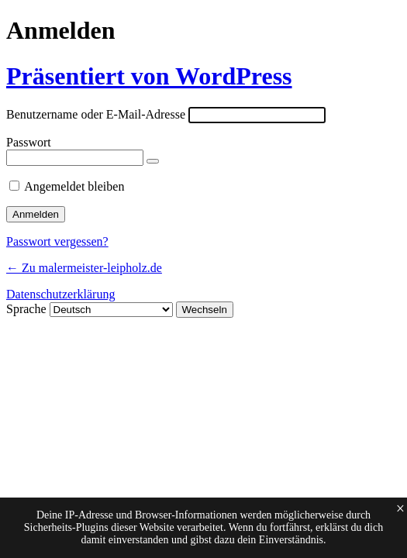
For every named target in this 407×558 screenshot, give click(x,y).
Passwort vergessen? (57, 241)
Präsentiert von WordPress (149, 76)
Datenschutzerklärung (60, 294)
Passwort (28, 142)
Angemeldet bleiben (74, 186)
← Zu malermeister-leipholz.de (84, 267)
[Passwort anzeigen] (153, 161)
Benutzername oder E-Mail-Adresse (95, 114)
